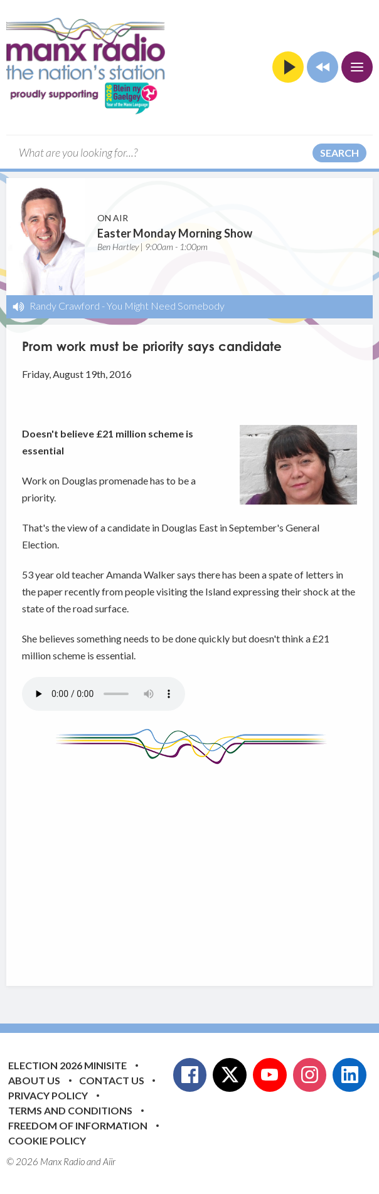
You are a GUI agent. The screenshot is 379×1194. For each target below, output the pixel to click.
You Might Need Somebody (166, 306)
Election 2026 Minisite (67, 1065)
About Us (34, 1080)
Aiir (109, 1161)
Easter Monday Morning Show (174, 233)
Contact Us (111, 1080)
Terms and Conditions (70, 1110)
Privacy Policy (48, 1095)
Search (339, 153)
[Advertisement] (200, 865)
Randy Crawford (64, 306)
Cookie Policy (47, 1140)
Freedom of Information (77, 1125)
